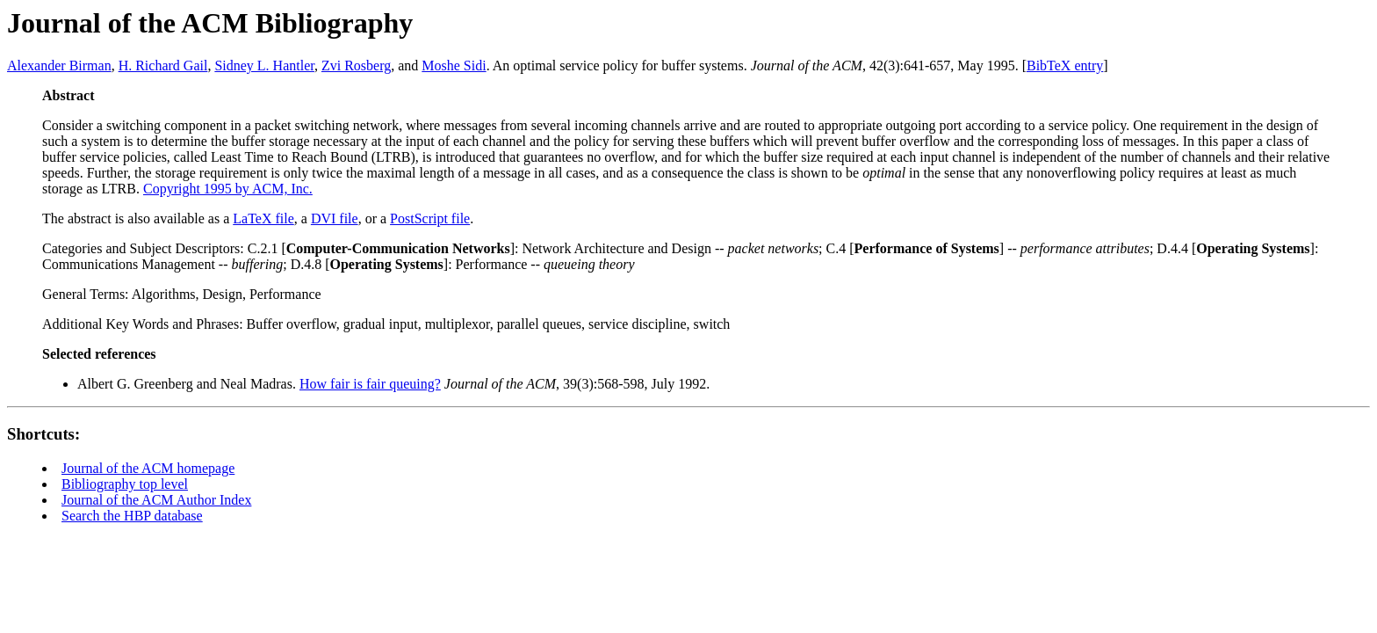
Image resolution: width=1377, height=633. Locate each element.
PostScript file (430, 218)
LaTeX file (263, 218)
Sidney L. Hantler (264, 65)
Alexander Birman (59, 65)
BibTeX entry (1065, 65)
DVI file (334, 218)
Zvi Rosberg (356, 65)
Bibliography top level (124, 484)
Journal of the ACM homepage (147, 468)
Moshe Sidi (454, 65)
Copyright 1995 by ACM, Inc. (228, 188)
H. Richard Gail (163, 65)
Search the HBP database (132, 515)
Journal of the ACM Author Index (156, 499)
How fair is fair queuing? (370, 383)
